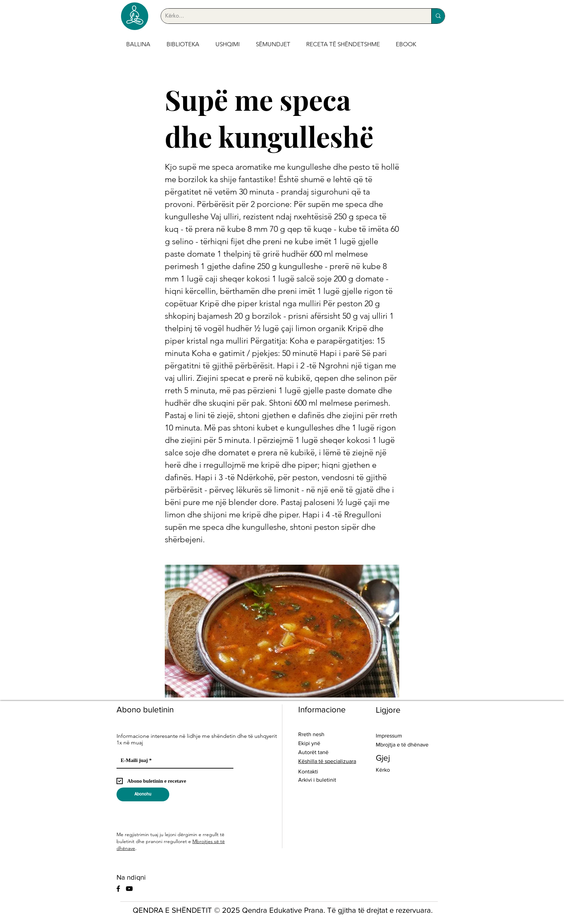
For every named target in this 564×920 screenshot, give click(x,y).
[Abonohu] (143, 794)
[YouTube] (129, 888)
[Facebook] (118, 888)
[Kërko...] (291, 16)
